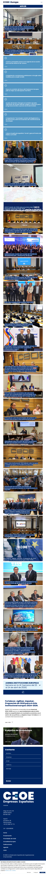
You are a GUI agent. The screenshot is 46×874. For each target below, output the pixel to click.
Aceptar (42, 872)
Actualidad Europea (9, 841)
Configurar (36, 872)
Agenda (5, 847)
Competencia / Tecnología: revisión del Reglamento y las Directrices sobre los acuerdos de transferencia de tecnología (23, 119)
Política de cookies (10, 870)
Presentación (7, 836)
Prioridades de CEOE (9, 838)
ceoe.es (5, 805)
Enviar (8, 781)
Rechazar (29, 872)
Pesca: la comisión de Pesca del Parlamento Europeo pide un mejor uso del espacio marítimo (22, 90)
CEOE (4, 850)
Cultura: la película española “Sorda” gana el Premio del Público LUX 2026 (23, 134)
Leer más (8, 722)
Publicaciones (7, 844)
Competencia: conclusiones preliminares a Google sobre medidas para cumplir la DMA (23, 76)
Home (5, 833)
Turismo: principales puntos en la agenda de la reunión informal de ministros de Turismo (23, 62)
